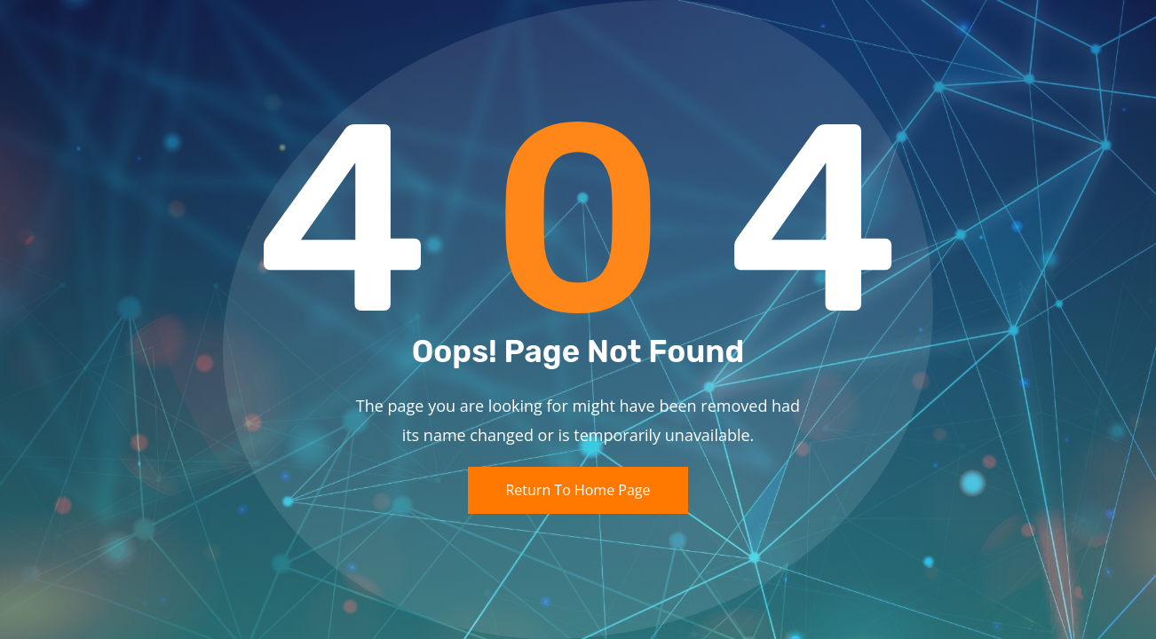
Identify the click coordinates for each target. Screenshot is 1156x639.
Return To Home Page (577, 490)
